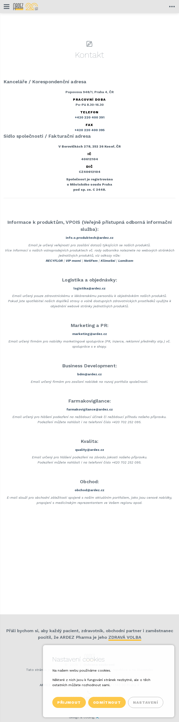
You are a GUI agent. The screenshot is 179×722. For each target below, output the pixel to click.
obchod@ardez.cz (89, 490)
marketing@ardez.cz (89, 334)
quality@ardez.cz (89, 450)
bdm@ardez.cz (89, 374)
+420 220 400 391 (89, 117)
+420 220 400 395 (90, 130)
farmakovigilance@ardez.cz (89, 409)
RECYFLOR (54, 260)
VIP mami (73, 260)
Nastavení (145, 702)
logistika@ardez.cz (89, 288)
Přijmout (69, 702)
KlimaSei (108, 260)
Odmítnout (107, 702)
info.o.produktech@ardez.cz (90, 237)
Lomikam (125, 260)
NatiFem (91, 260)
